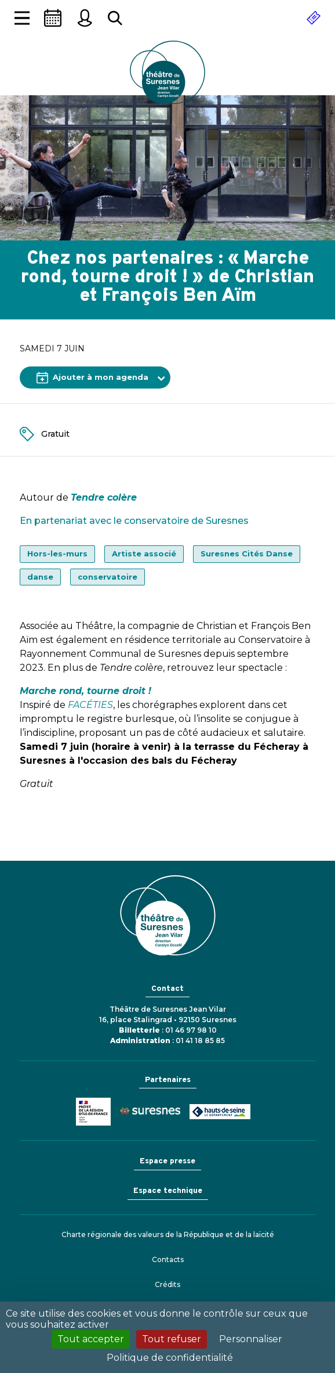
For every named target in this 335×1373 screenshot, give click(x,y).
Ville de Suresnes (150, 1111)
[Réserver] (314, 18)
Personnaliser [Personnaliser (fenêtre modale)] (250, 1339)
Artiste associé (144, 553)
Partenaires (168, 1080)
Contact (167, 989)
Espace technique (167, 1191)
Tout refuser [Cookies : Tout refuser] (171, 1339)
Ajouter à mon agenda (92, 377)
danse (40, 576)
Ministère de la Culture (93, 1112)
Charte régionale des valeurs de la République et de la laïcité (167, 1234)
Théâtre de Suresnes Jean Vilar (167, 72)
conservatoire (107, 576)
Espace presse (167, 1161)
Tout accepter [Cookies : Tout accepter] (90, 1339)
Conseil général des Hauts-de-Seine (220, 1111)
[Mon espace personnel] (84, 18)
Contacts (168, 1259)
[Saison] (52, 18)
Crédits (167, 1284)
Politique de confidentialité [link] (170, 1357)
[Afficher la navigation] (22, 18)
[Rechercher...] (115, 18)
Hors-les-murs (57, 553)
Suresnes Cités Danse (247, 553)
